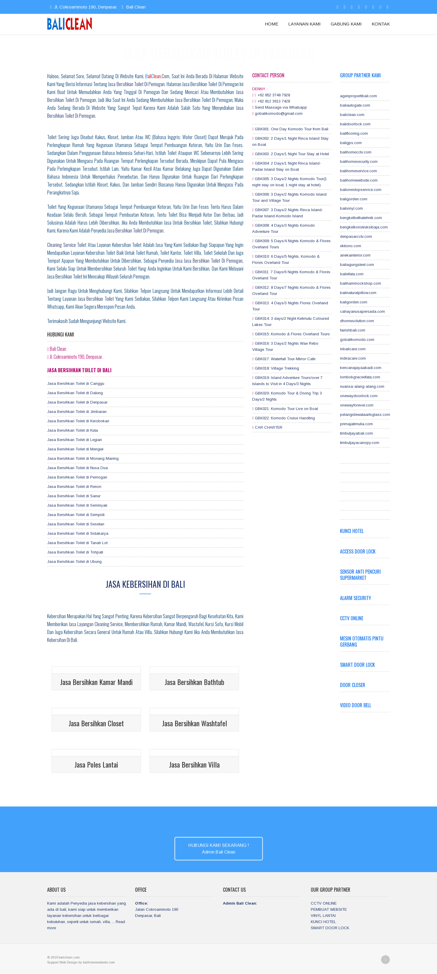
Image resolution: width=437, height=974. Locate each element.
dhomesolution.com (357, 321)
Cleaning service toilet (66, 244)
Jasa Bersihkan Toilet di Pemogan (136, 84)
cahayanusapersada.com (362, 311)
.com (157, 76)
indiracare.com (353, 358)
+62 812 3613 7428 (273, 101)
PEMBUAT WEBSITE (329, 909)
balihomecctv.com (355, 152)
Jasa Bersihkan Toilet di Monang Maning (83, 458)
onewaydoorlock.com (359, 396)
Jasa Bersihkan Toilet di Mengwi (75, 449)
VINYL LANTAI (323, 915)
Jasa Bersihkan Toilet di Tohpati (75, 552)
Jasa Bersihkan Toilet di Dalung (75, 393)
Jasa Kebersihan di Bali (145, 584)
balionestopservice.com (360, 189)
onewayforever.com (356, 405)
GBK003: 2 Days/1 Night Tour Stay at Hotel (292, 154)
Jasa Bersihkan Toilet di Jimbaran (77, 411)
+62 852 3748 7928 (273, 95)
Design (72, 962)
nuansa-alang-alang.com (362, 386)
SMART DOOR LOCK (330, 928)
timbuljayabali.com (356, 433)
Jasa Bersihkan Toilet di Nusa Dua (77, 468)
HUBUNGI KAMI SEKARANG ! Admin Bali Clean (218, 848)
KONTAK (381, 23)
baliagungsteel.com (357, 264)
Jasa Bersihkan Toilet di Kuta (72, 430)
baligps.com (351, 143)
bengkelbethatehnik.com (361, 218)
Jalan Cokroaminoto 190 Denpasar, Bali (156, 909)
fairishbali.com (352, 330)
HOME (271, 23)
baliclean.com (352, 114)
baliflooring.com (354, 133)
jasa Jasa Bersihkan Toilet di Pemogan (209, 260)
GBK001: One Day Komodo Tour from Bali (291, 129)
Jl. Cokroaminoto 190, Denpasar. (84, 6)
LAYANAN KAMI (304, 23)
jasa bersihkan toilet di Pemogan (135, 230)
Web (63, 962)
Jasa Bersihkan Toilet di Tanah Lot (77, 543)
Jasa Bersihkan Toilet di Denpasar (77, 402)
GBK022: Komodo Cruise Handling (285, 418)
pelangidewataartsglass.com (365, 414)
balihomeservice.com (358, 171)
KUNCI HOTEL (323, 922)
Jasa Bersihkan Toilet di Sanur (73, 496)
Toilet (52, 137)
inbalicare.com (353, 349)
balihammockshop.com (360, 283)
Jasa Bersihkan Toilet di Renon (74, 486)
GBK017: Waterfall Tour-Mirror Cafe (285, 359)
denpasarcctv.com (356, 236)
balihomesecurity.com (359, 161)
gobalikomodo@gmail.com (279, 113)
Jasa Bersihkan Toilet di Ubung (74, 561)
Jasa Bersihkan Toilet (96, 298)
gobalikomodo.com (357, 339)
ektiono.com (350, 246)
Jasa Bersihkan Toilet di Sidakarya (77, 533)
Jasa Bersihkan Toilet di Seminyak (77, 505)
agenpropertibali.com (358, 96)
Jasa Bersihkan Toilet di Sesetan (75, 524)
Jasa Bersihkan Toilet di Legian (74, 440)
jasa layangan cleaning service (96, 624)
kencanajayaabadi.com (360, 367)
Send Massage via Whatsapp (281, 107)
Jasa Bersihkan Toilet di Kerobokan (78, 421)
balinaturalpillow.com (358, 293)
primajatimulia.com (356, 424)
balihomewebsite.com (359, 180)
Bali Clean (132, 6)
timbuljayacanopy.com (359, 442)
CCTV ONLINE (324, 903)
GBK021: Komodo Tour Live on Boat (286, 408)
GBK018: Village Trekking (277, 368)
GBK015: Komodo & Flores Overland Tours (292, 334)
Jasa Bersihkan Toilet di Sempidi (76, 514)
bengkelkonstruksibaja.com (364, 227)
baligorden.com (353, 199)
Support (53, 962)
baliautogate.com (355, 105)
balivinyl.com (351, 208)
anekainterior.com (355, 255)
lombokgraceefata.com (360, 377)
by (80, 962)
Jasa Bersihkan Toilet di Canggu (75, 383)
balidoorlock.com (355, 124)
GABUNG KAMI (346, 23)
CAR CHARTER (268, 427)
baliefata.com (351, 274)
